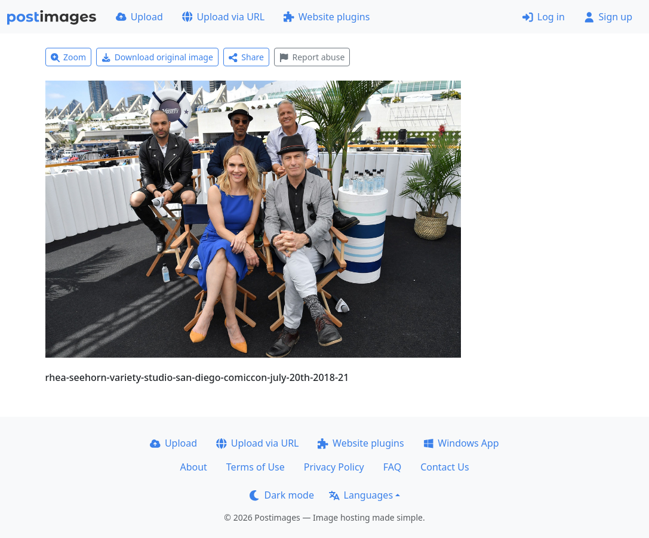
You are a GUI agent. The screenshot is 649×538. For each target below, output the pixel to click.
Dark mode (282, 495)
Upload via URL (223, 16)
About (193, 467)
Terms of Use (255, 467)
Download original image (157, 57)
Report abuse (312, 57)
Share (246, 57)
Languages (361, 495)
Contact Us (444, 467)
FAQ (392, 467)
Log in (543, 16)
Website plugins (327, 16)
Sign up (608, 16)
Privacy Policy (334, 467)
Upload (139, 16)
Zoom (69, 57)
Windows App (461, 443)
